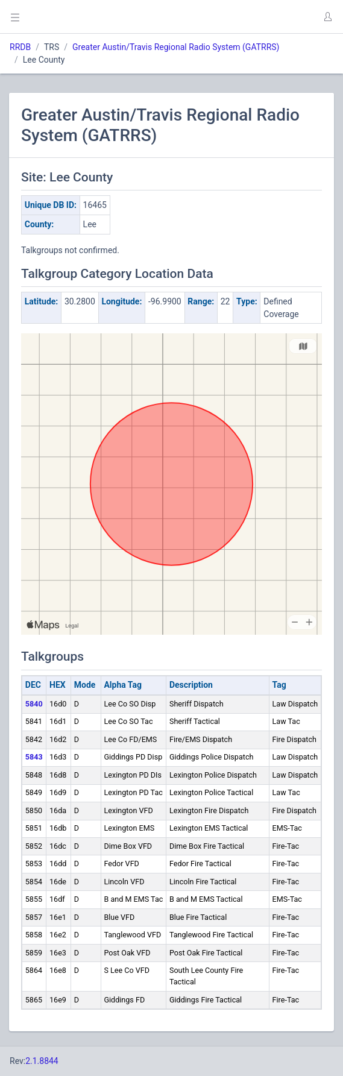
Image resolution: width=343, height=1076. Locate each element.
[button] (327, 17)
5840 (34, 703)
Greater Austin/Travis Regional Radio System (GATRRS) (175, 47)
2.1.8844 (41, 1061)
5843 (34, 756)
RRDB (20, 47)
